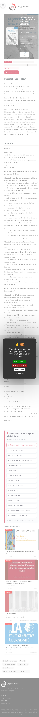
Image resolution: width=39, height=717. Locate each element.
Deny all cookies (19, 366)
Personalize (19, 370)
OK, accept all (19, 362)
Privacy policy (19, 373)
